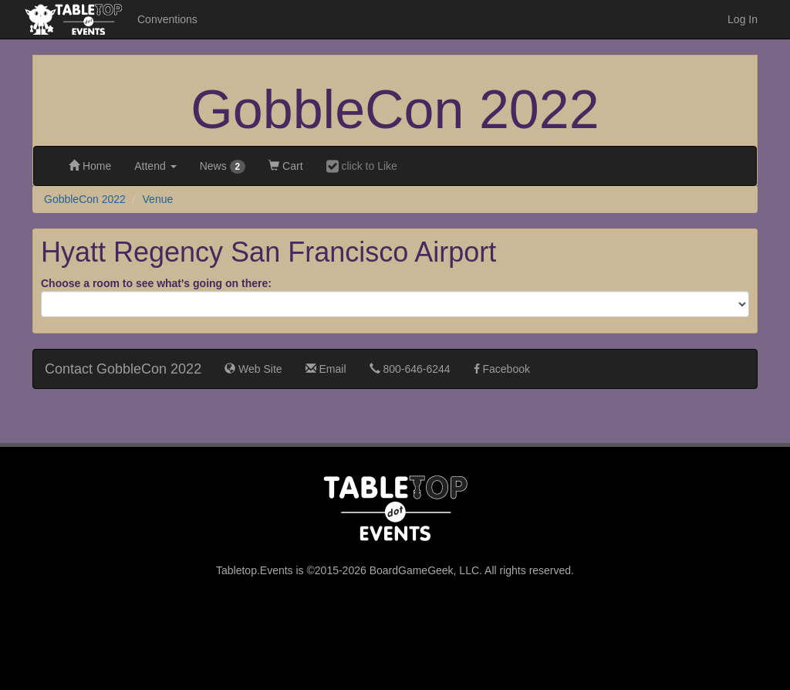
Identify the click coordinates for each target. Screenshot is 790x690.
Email (326, 369)
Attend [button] (155, 166)
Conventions (167, 19)
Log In (743, 19)
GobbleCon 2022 (395, 109)
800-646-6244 (410, 369)
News (223, 167)
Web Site (253, 369)
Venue (158, 199)
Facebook (502, 369)
